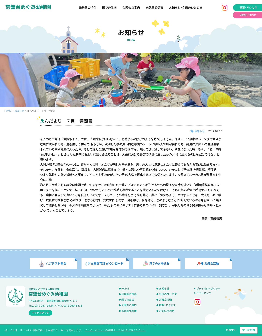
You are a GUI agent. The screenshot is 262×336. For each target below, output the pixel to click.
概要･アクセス (167, 305)
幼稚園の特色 (87, 8)
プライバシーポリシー (208, 288)
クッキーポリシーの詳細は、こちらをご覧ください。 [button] (115, 330)
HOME (7, 110)
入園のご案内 (131, 8)
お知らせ (19, 110)
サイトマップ (203, 293)
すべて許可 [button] (248, 330)
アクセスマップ (40, 312)
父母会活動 (165, 299)
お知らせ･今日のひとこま (186, 8)
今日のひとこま (168, 294)
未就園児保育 (154, 8)
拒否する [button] (231, 330)
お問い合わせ (166, 311)
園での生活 (109, 8)
